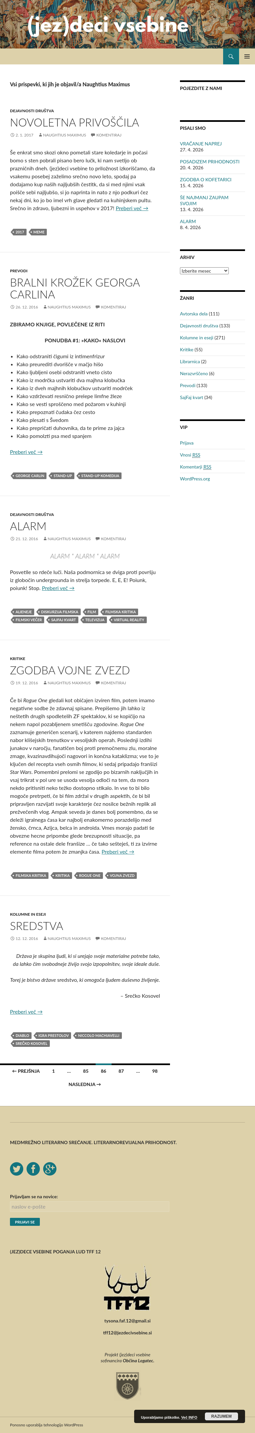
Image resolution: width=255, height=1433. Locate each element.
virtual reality (129, 620)
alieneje (24, 612)
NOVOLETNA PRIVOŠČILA (74, 122)
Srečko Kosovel (31, 1043)
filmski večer (29, 620)
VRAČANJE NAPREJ (201, 143)
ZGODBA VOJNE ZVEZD (70, 670)
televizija (95, 620)
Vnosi (190, 455)
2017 (20, 232)
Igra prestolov (54, 1035)
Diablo (22, 1035)
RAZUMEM (221, 1416)
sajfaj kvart (63, 620)
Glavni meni (247, 56)
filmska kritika (120, 612)
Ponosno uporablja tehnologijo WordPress (46, 1424)
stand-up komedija (100, 475)
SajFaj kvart (191, 397)
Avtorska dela (194, 313)
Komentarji (196, 467)
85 (85, 1071)
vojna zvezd (122, 875)
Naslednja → (85, 1084)
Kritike (17, 658)
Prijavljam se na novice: (34, 1196)
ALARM (28, 526)
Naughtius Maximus (64, 134)
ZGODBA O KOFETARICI (205, 179)
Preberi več (132, 208)
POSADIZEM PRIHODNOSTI (210, 161)
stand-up (62, 475)
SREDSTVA (36, 925)
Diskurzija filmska (59, 612)
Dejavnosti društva (32, 110)
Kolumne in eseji (28, 914)
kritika (62, 875)
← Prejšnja (26, 1071)
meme (39, 232)
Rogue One (90, 875)
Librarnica (190, 361)
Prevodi (19, 270)
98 (154, 1071)
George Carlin (30, 475)
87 (121, 1071)
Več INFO (189, 1417)
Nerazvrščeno (194, 373)
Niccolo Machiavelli (98, 1035)
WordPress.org (195, 478)
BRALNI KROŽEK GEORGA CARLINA (74, 288)
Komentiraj (108, 134)
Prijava (187, 443)
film (92, 612)
